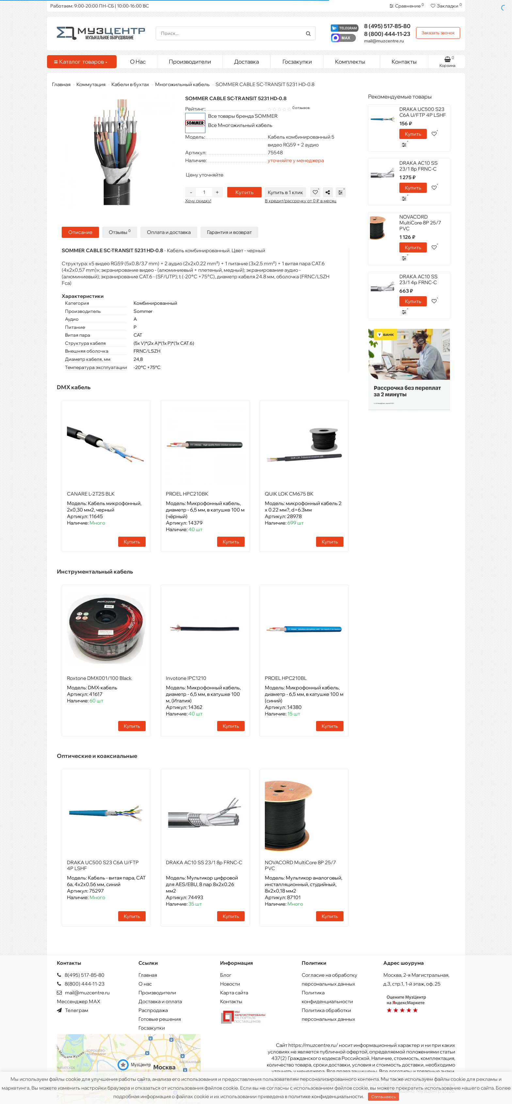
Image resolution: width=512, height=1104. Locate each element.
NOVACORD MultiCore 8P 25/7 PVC (300, 865)
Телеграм (72, 1010)
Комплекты (355, 60)
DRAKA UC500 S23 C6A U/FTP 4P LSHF (103, 865)
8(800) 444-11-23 (80, 984)
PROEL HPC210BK (187, 494)
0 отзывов (301, 107)
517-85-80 (387, 26)
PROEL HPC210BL (286, 678)
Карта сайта (234, 992)
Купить (244, 192)
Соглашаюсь (383, 1096)
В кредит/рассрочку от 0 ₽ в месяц (300, 200)
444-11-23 (387, 33)
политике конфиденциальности (325, 1096)
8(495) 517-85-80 (80, 975)
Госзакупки (297, 61)
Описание (80, 232)
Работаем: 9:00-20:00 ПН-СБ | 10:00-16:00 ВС (99, 6)
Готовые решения (159, 1019)
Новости (230, 984)
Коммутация (90, 84)
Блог (226, 975)
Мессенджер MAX (78, 1001)
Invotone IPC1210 (186, 678)
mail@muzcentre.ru (384, 40)
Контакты (404, 61)
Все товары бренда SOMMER (243, 116)
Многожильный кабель (182, 84)
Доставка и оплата (160, 1001)
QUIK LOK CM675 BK (289, 494)
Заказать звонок (438, 32)
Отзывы (120, 231)
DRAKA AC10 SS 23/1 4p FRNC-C (418, 279)
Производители (190, 61)
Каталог (80, 61)
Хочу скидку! (198, 200)
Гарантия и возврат (229, 232)
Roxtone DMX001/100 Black (99, 678)
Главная (61, 84)
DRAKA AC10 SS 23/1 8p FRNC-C (204, 862)
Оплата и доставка (169, 232)
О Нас (138, 61)
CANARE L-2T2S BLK (91, 494)
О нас (145, 984)
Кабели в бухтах (130, 84)
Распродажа (153, 1010)
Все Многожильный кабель (240, 125)
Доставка (246, 61)
